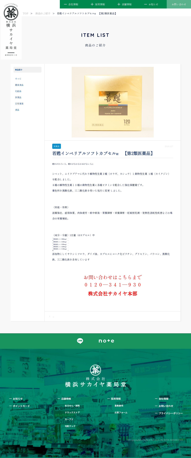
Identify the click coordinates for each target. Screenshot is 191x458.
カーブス (69, 419)
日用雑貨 (19, 103)
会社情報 (73, 4)
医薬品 (18, 97)
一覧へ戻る (51, 316)
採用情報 (100, 4)
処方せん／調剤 (72, 405)
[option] (113, 102)
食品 (17, 109)
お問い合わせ (179, 4)
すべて (18, 78)
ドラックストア (72, 412)
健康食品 (19, 84)
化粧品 (18, 91)
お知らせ (153, 4)
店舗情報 (126, 4)
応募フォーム (121, 412)
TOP (25, 13)
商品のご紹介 (42, 13)
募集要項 (119, 405)
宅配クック (70, 426)
